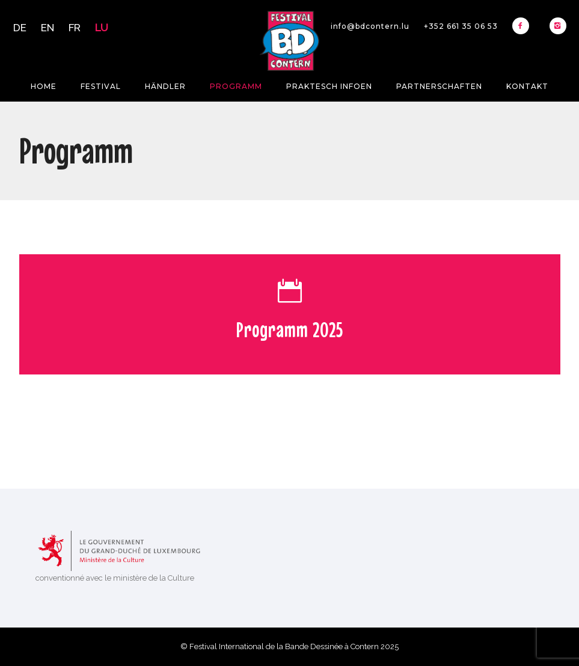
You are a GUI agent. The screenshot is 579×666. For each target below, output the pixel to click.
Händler (165, 86)
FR (75, 28)
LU (101, 28)
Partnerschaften (439, 86)
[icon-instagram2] (558, 25)
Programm (236, 86)
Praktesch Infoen (329, 86)
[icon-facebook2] (523, 25)
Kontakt (527, 86)
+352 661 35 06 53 (461, 26)
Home (44, 86)
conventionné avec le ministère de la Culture (114, 577)
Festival (101, 86)
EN (47, 28)
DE (19, 28)
